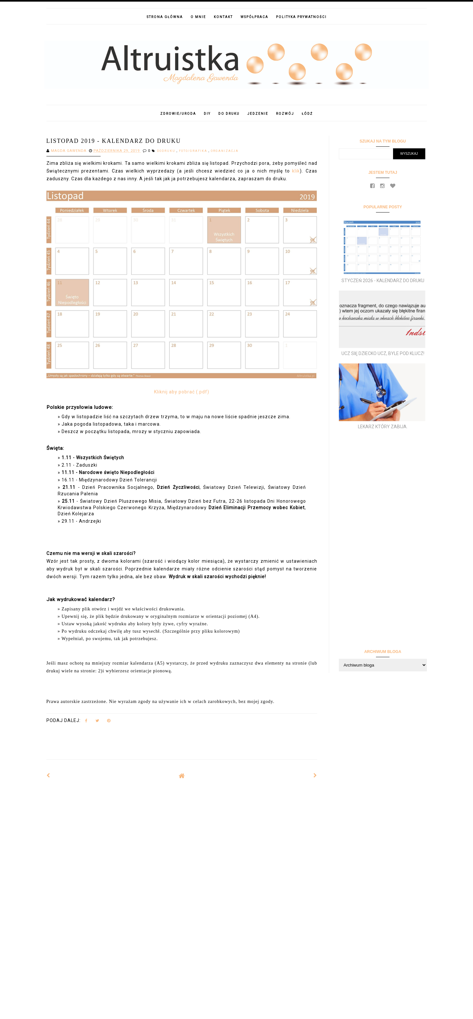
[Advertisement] (181, 836)
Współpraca (254, 17)
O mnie (198, 17)
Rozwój (285, 113)
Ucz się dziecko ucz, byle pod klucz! (382, 353)
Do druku (229, 113)
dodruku (167, 151)
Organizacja (225, 151)
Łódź (307, 113)
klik (296, 170)
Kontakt (223, 17)
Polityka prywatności (301, 17)
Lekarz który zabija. (383, 426)
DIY (207, 113)
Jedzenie (257, 113)
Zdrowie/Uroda (178, 113)
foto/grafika (194, 151)
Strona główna (165, 17)
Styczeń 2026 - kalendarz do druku (382, 280)
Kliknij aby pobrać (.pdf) (181, 391)
